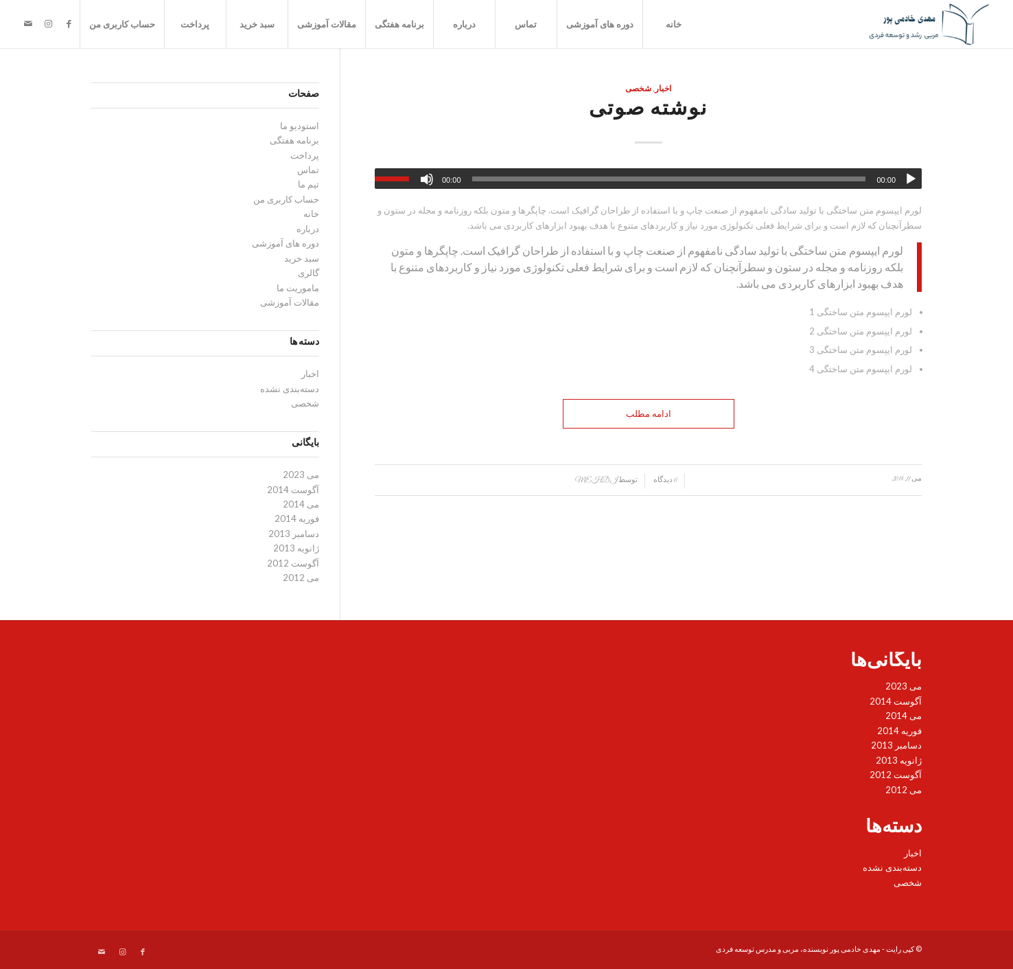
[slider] (669, 178)
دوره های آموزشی (599, 24)
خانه (674, 24)
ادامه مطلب (648, 413)
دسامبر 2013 (293, 533)
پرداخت (195, 24)
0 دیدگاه (664, 480)
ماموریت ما (298, 287)
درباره (464, 24)
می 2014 (301, 504)
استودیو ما (299, 125)
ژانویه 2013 (296, 548)
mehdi (596, 480)
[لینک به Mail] (28, 23)
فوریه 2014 (297, 518)
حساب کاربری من (122, 24)
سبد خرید (257, 24)
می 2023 (301, 474)
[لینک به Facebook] (69, 23)
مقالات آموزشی (326, 24)
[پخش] (911, 179)
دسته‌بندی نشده (289, 388)
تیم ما (308, 184)
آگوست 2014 (293, 489)
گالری (308, 272)
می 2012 (301, 577)
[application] (648, 178)
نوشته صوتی (648, 110)
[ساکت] (427, 179)
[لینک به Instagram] (48, 23)
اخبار (663, 89)
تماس (526, 24)
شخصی (638, 89)
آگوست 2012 (293, 563)
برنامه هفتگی (399, 24)
